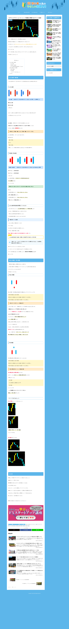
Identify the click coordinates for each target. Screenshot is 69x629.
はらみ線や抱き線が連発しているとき (17, 66)
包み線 (18, 526)
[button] (60, 72)
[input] (53, 73)
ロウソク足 (10, 526)
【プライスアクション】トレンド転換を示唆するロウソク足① (25, 44)
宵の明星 (20, 526)
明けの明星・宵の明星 (13, 68)
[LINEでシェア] (37, 530)
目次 (15, 60)
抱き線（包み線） (14, 65)
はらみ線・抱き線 (13, 62)
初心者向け (14, 526)
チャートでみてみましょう (16, 72)
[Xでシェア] (14, 530)
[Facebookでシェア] (26, 530)
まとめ (11, 73)
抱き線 (24, 526)
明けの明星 (13, 69)
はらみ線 (12, 63)
